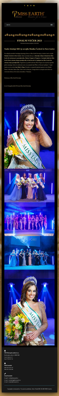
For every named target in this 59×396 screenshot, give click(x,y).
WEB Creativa (48, 389)
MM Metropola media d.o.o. (11, 353)
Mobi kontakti (8, 365)
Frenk (36, 389)
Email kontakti (8, 375)
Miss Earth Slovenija (26, 86)
